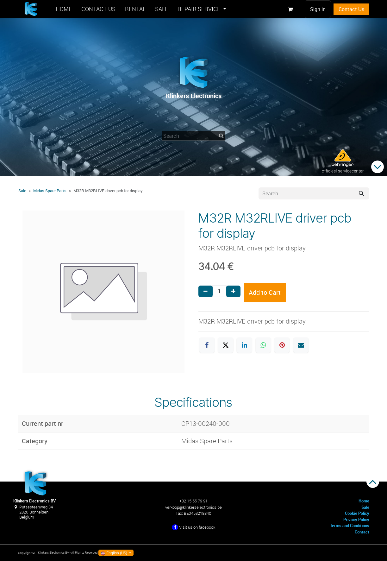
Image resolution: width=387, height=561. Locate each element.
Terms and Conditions (349, 525)
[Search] (361, 193)
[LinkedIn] (244, 345)
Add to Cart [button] (265, 292)
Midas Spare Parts (49, 190)
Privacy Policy (356, 519)
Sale (22, 190)
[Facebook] (207, 345)
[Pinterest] (282, 345)
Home (364, 501)
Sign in (318, 9)
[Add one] (233, 291)
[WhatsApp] (263, 345)
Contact (362, 532)
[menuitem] (64, 9)
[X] (225, 345)
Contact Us (351, 9)
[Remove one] (205, 291)
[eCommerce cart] (290, 9)
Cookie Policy (357, 513)
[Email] (301, 345)
